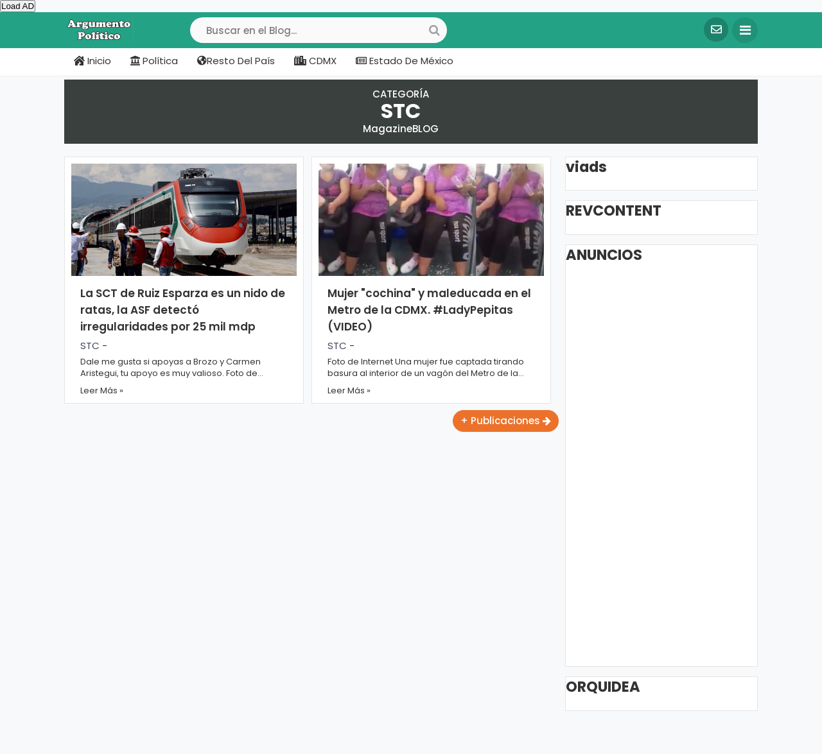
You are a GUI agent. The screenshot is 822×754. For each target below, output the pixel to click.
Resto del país (236, 60)
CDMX (315, 60)
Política (154, 60)
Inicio (92, 60)
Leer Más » (101, 390)
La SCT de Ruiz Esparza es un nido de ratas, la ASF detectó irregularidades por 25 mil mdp (182, 310)
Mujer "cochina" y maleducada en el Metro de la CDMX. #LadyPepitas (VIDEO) (429, 310)
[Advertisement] (668, 463)
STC (90, 345)
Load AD (17, 6)
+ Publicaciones (505, 420)
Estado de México (404, 60)
